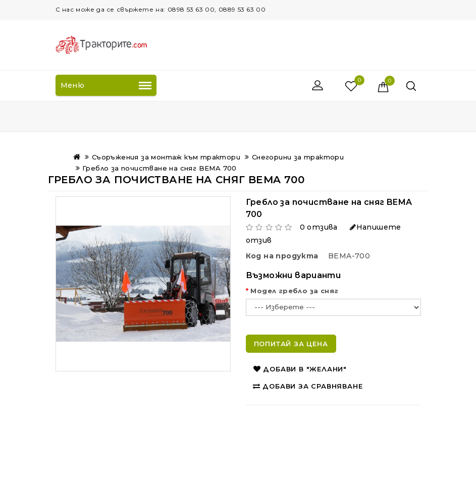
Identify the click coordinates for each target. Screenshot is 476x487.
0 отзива (319, 227)
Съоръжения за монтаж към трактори (166, 157)
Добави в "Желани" (300, 369)
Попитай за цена (291, 344)
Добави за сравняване (308, 386)
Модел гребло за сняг (294, 291)
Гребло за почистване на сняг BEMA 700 (159, 168)
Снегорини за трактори (298, 157)
